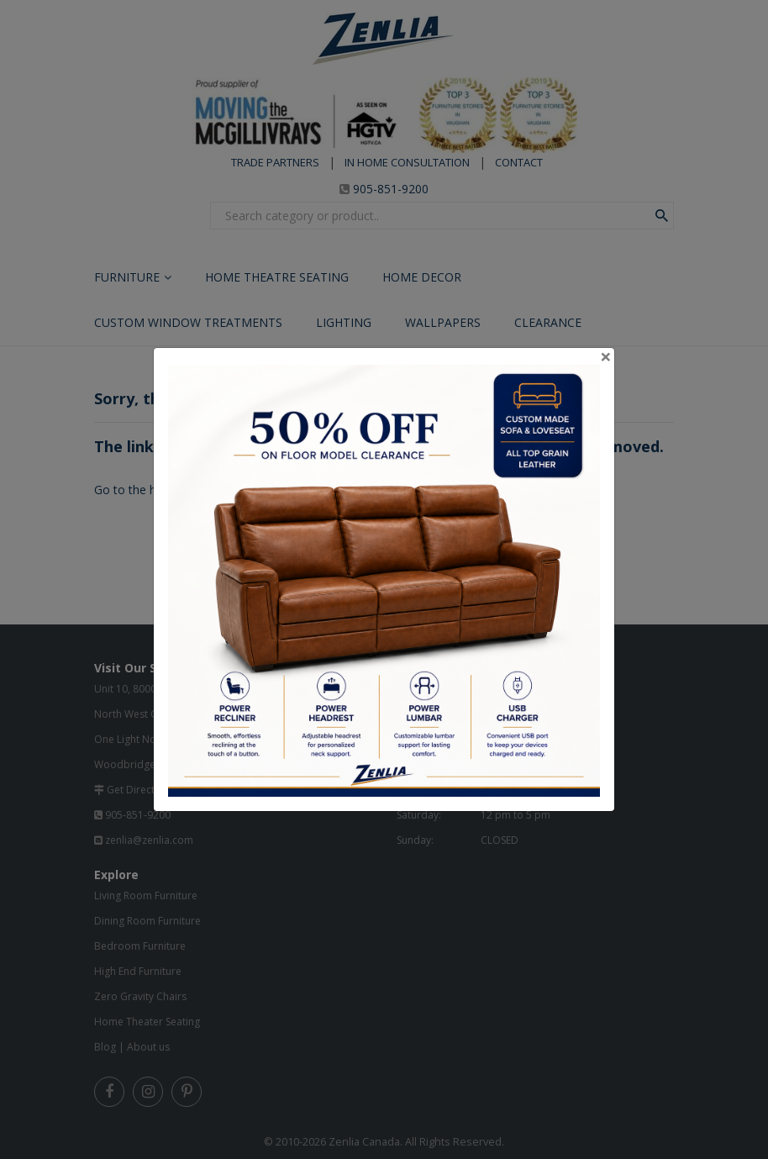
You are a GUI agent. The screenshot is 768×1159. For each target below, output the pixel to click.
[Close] (606, 356)
